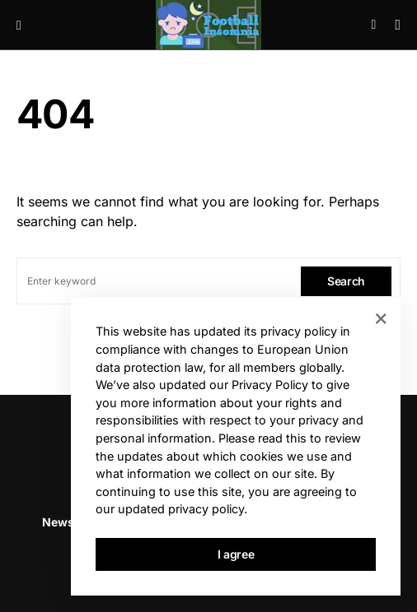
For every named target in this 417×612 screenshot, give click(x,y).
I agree (236, 554)
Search (346, 281)
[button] (18, 25)
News (58, 522)
